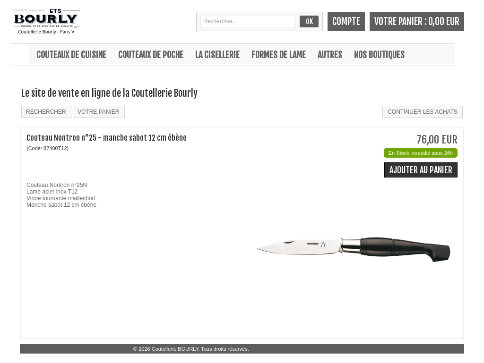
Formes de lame (278, 55)
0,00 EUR (443, 21)
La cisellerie (217, 55)
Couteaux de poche (150, 55)
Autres (330, 55)
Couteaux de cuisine (71, 55)
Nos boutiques (379, 55)
